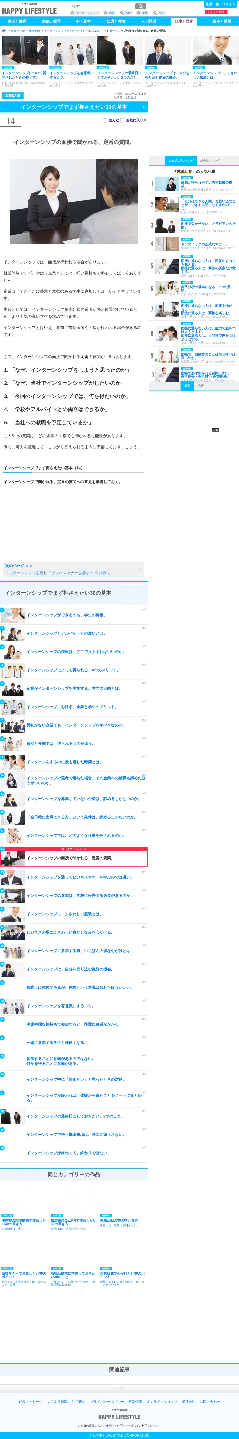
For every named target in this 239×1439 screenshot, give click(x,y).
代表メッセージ (31, 1402)
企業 (161, 13)
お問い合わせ (210, 1402)
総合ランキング (210, 160)
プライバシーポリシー (107, 1402)
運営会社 (188, 1402)
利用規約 (79, 1402)
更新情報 (135, 1402)
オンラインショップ (162, 1402)
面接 (112, 13)
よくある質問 (57, 1402)
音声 (201, 385)
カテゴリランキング (181, 160)
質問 (128, 13)
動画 (187, 385)
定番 (145, 13)
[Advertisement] (37, 528)
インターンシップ (87, 13)
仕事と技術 (18, 30)
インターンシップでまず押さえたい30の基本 (72, 30)
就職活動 (34, 30)
